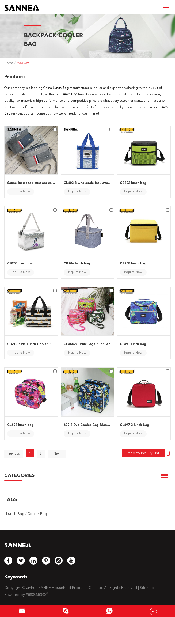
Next (57, 453)
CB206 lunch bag (77, 263)
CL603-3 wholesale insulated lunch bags (88, 183)
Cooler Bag (37, 514)
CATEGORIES (19, 475)
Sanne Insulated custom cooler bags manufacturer (31, 183)
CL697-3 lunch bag (134, 425)
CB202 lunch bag (133, 183)
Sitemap (147, 588)
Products (22, 63)
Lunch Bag (15, 514)
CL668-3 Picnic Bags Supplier (87, 344)
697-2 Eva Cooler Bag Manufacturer (88, 425)
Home (9, 63)
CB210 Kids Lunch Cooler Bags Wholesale (31, 344)
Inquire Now (21, 191)
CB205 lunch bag (20, 263)
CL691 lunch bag (133, 344)
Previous (13, 453)
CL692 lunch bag (20, 425)
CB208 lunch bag (133, 263)
